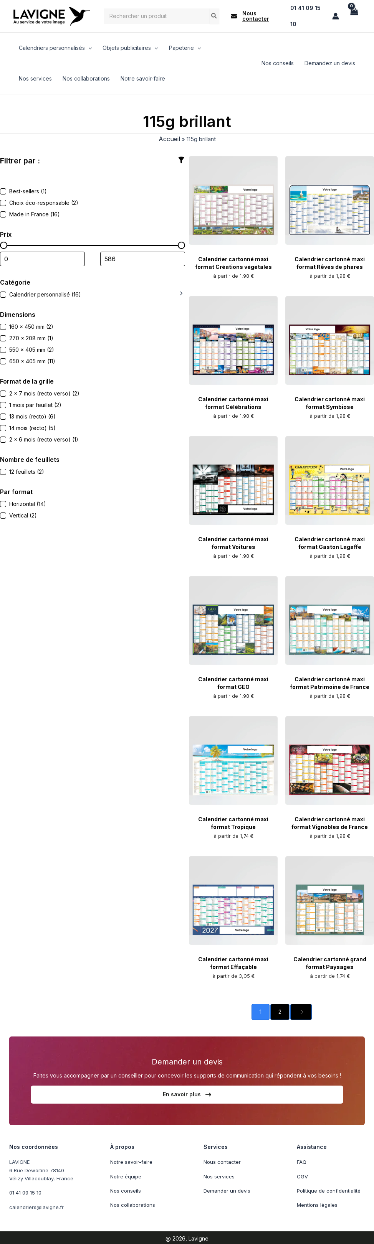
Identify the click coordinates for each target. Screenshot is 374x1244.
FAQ (301, 1161)
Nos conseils (125, 1189)
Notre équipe (125, 1175)
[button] (255, 16)
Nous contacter (222, 1161)
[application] (88, 46)
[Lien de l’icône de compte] (335, 15)
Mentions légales (317, 1204)
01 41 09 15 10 (25, 1191)
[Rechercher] (214, 15)
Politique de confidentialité (329, 1189)
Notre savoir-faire (131, 1161)
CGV (302, 1175)
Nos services (219, 1175)
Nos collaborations (132, 1204)
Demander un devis (227, 1189)
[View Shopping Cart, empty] (354, 15)
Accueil (166, 138)
